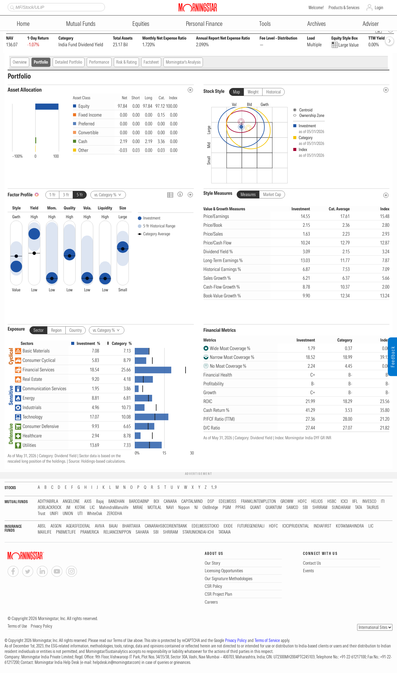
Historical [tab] (273, 92)
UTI (80, 513)
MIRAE (138, 507)
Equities (140, 23)
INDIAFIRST (322, 526)
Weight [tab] (253, 92)
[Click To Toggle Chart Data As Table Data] (170, 194)
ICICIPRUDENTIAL (295, 526)
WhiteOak (94, 513)
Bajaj (100, 501)
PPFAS (240, 507)
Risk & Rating (126, 62)
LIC (92, 507)
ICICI (344, 501)
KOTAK (80, 507)
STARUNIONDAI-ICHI (198, 532)
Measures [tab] (248, 194)
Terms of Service (267, 640)
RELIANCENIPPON (117, 532)
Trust (41, 513)
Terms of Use (17, 626)
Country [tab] (75, 330)
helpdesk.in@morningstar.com (116, 662)
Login (379, 7)
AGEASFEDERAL (78, 526)
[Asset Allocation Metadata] (190, 89)
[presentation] (297, 141)
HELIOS (317, 501)
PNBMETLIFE (66, 532)
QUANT (255, 507)
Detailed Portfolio (68, 62)
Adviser (371, 23)
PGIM (227, 507)
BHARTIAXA (131, 526)
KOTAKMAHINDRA (350, 526)
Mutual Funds (81, 23)
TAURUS (373, 507)
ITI (383, 501)
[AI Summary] (36, 194)
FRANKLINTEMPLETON (258, 501)
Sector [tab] (38, 330)
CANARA (170, 501)
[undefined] (385, 89)
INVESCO (369, 501)
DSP (210, 501)
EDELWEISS (227, 501)
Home (23, 23)
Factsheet (151, 62)
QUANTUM (274, 507)
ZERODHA (114, 513)
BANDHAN (116, 501)
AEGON (55, 526)
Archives (316, 23)
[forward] (389, 41)
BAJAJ (113, 526)
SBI (305, 507)
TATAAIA (224, 532)
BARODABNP (139, 501)
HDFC (302, 501)
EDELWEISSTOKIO (205, 526)
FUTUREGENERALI (250, 526)
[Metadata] (190, 194)
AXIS (88, 501)
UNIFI (54, 513)
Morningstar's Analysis (183, 62)
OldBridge (210, 507)
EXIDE (228, 526)
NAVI (170, 507)
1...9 (214, 487)
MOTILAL (155, 507)
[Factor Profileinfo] (180, 194)
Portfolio (41, 62)
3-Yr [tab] (66, 195)
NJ (196, 507)
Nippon (184, 507)
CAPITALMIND (192, 501)
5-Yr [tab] (80, 195)
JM (68, 507)
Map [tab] (236, 92)
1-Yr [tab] (52, 195)
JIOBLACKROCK (49, 507)
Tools (265, 23)
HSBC (331, 501)
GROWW (286, 501)
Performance (99, 62)
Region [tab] (56, 330)
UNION (68, 513)
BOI (156, 501)
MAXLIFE (44, 532)
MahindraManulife (113, 507)
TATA (358, 507)
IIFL (355, 501)
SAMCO (292, 507)
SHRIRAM (319, 507)
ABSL (42, 526)
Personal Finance (204, 23)
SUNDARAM (341, 507)
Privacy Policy (41, 626)
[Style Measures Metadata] (385, 195)
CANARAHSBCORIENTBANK (166, 526)
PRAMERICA (89, 532)
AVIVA (99, 526)
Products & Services (344, 7)
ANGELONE (71, 501)
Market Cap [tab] (272, 194)
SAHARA (142, 532)
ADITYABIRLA (48, 501)
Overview (20, 62)
